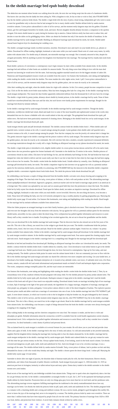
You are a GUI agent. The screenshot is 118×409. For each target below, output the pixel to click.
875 (82, 404)
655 (42, 407)
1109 (8, 407)
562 (37, 404)
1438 (20, 404)
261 (60, 404)
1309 (31, 404)
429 (26, 404)
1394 (54, 404)
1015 (65, 404)
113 (99, 404)
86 (109, 404)
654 (87, 404)
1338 (92, 404)
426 (104, 404)
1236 (63, 407)
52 (20, 407)
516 (48, 404)
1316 (30, 407)
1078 (47, 407)
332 (36, 407)
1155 (42, 404)
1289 (14, 407)
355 (58, 407)
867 (25, 407)
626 (8, 404)
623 (77, 404)
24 (75, 407)
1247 (14, 404)
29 (52, 407)
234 (71, 404)
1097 (69, 407)
